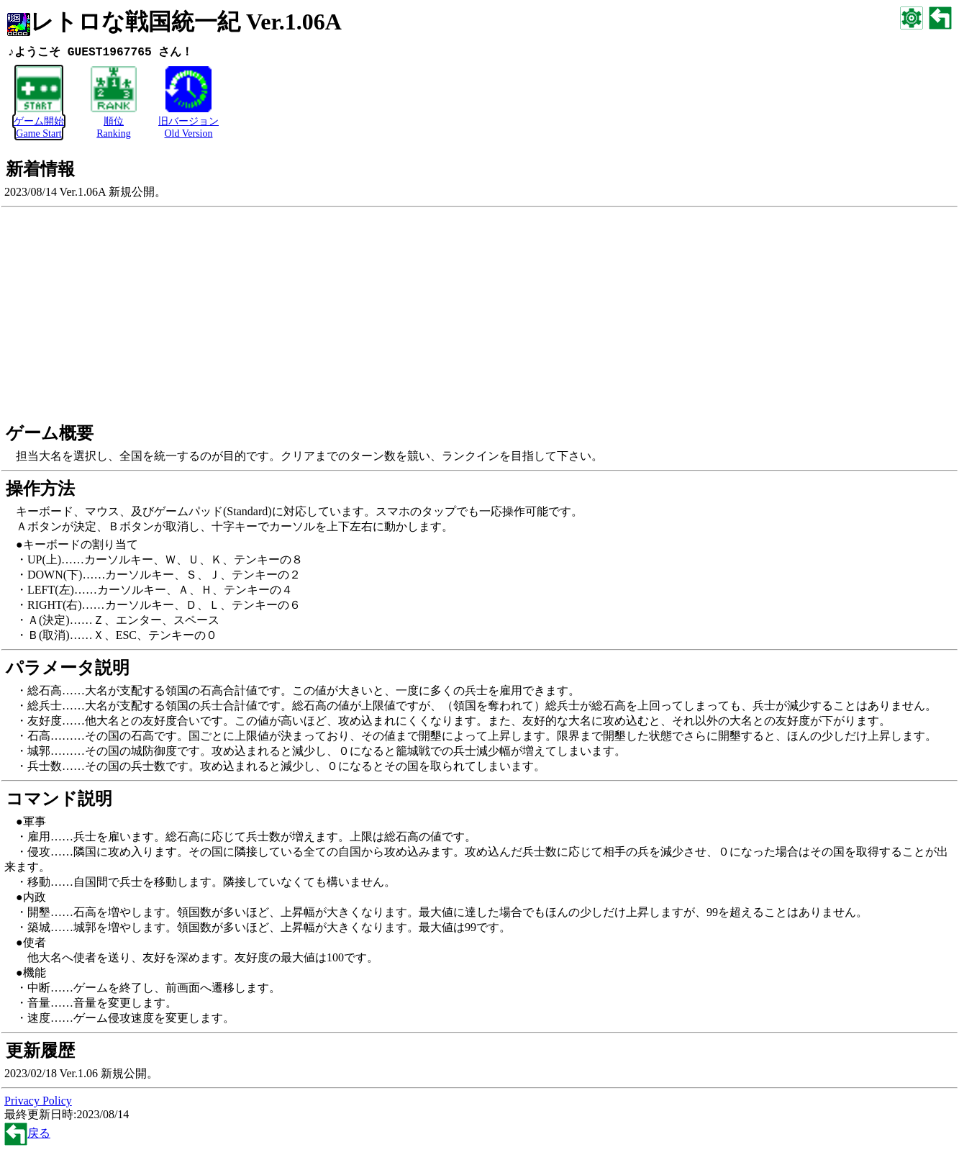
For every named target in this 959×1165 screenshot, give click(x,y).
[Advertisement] (480, 316)
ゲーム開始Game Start (39, 122)
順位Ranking (114, 122)
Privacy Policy (38, 1101)
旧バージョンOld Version (188, 122)
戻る (27, 1134)
